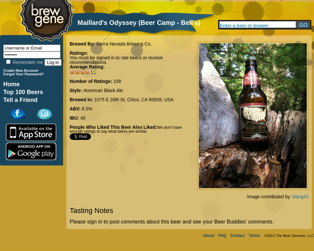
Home (11, 84)
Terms (254, 235)
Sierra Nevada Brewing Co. (124, 44)
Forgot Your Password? (23, 74)
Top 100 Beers (23, 92)
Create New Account (20, 70)
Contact (237, 235)
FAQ (222, 235)
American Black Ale (103, 90)
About (208, 235)
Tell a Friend (20, 100)
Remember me (24, 62)
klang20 (300, 196)
